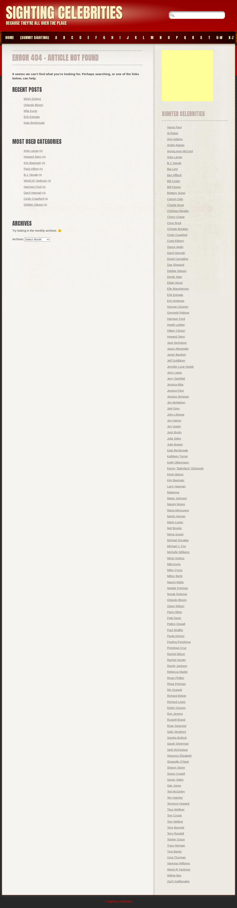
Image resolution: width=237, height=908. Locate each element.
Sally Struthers (176, 731)
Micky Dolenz (32, 98)
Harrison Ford (33, 186)
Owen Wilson (175, 606)
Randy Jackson (177, 666)
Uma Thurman (176, 857)
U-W (219, 37)
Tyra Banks (174, 851)
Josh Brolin (174, 432)
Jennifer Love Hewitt (180, 366)
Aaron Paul (174, 127)
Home (9, 37)
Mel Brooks (174, 528)
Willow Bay (174, 875)
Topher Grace (176, 839)
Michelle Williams (178, 552)
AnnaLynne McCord (180, 151)
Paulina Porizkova (178, 642)
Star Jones (174, 785)
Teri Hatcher (175, 797)
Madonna (173, 492)
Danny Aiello (175, 247)
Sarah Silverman (178, 743)
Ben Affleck (174, 175)
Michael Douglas (178, 540)
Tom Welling (175, 821)
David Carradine (177, 259)
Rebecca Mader (177, 671)
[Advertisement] (187, 75)
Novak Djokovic (177, 594)
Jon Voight (174, 426)
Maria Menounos (178, 510)
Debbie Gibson (33, 204)
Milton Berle (175, 576)
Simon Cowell (176, 773)
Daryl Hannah (33, 192)
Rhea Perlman (176, 684)
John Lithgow (175, 414)
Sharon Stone (176, 767)
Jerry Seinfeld (176, 378)
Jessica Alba (175, 384)
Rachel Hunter (176, 660)
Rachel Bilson (176, 654)
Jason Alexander (178, 348)
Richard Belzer (176, 695)
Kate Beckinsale (34, 122)
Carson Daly (175, 199)
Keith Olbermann (178, 462)
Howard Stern (33, 156)
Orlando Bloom (33, 105)
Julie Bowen (175, 444)
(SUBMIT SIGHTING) (34, 37)
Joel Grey (173, 408)
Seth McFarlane (177, 749)
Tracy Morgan (176, 845)
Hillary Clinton (176, 330)
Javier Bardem (176, 354)
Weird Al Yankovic (35, 180)
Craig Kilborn (175, 241)
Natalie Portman (177, 588)
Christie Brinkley (177, 229)
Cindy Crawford (34, 198)
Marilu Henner (176, 516)
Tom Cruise (174, 815)
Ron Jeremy (175, 713)
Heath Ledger (176, 324)
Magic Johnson (177, 498)
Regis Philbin (175, 678)
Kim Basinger (32, 163)
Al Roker (172, 133)
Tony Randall (175, 833)
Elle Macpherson (178, 288)
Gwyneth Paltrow (178, 312)
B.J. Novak (31, 174)
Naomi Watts (175, 582)
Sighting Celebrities (64, 12)
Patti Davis (174, 618)
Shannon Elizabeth (179, 755)
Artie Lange (31, 150)
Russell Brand (176, 719)
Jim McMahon (176, 402)
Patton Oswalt (176, 624)
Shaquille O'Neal (178, 761)
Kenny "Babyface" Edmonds (185, 468)
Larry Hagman (176, 486)
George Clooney (177, 306)
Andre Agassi (175, 145)
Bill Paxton (174, 187)
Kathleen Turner (177, 456)
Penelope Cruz (176, 648)
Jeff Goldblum (176, 360)
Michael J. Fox (176, 546)
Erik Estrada (32, 116)
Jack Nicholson (177, 342)
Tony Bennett (175, 827)
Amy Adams (175, 139)
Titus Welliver (175, 809)
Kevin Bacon (175, 474)
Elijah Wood (175, 282)
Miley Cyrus (174, 570)
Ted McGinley (176, 791)
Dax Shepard (175, 264)
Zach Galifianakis (178, 881)
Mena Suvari (175, 534)
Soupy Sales (175, 779)
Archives (17, 239)
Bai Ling (172, 169)
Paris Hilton (31, 168)
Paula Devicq (175, 636)
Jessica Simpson (178, 396)
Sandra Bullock (177, 737)
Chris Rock (174, 223)
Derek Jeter (174, 277)
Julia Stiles (174, 438)
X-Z (231, 37)
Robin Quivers (176, 707)
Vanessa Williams (178, 863)
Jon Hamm (174, 420)
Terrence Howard (178, 803)
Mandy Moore (176, 504)
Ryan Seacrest (176, 726)
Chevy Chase (176, 217)
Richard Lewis (176, 702)
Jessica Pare (175, 390)
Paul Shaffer (175, 630)
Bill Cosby (173, 181)
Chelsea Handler (178, 211)
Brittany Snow (176, 193)
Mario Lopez (175, 522)
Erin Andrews (175, 300)
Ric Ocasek (174, 689)
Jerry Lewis (174, 372)
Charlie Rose (175, 205)
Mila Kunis (30, 111)
